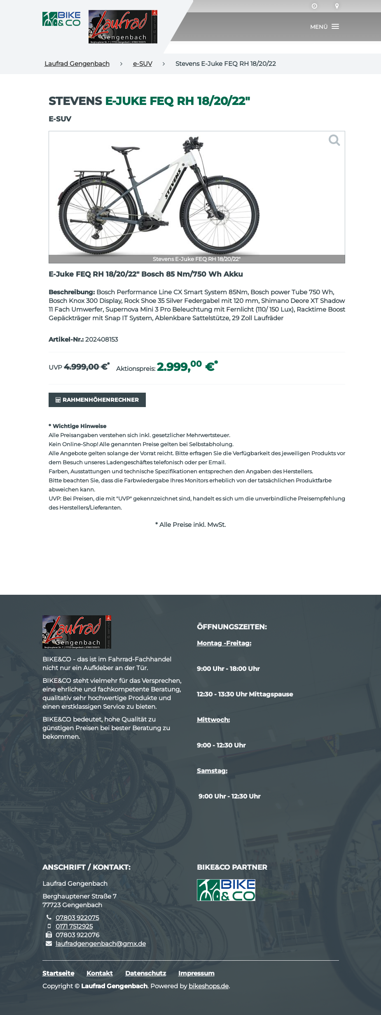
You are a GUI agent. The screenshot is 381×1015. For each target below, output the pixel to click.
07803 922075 (77, 918)
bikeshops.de (209, 986)
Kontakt (99, 973)
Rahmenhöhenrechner (97, 399)
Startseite (58, 973)
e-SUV (142, 64)
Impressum (196, 973)
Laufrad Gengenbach (77, 64)
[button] (324, 27)
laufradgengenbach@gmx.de (101, 943)
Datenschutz (145, 973)
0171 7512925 (74, 926)
